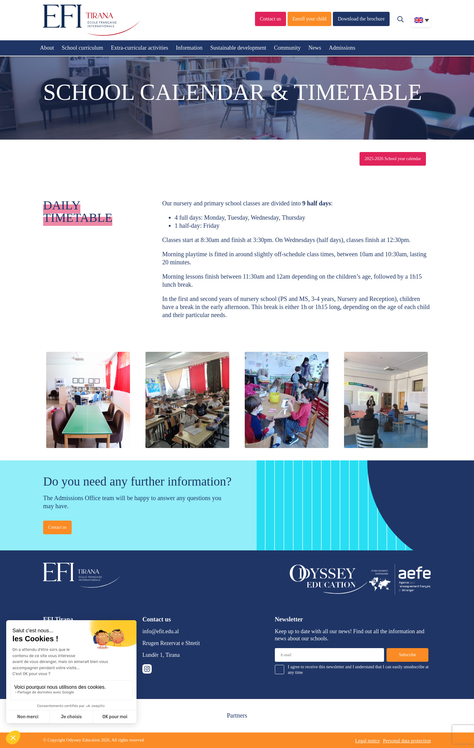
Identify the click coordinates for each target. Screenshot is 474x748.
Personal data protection (407, 740)
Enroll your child (309, 18)
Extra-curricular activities (139, 48)
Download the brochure (361, 18)
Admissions (342, 48)
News (314, 48)
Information (189, 48)
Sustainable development (238, 48)
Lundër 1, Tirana (161, 655)
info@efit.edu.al (160, 631)
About (47, 48)
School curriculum (82, 48)
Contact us (270, 18)
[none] (421, 20)
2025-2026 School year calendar (392, 158)
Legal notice (367, 740)
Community (287, 48)
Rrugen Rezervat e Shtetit (171, 643)
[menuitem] (421, 20)
